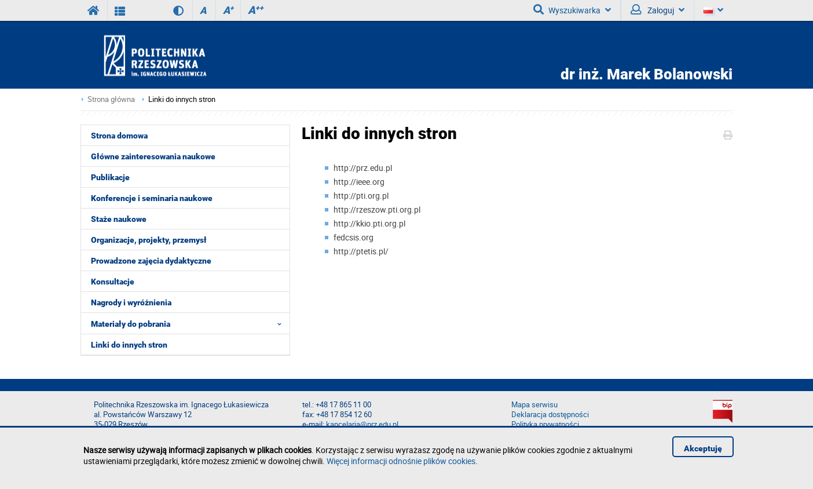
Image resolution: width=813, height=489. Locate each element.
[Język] (713, 10)
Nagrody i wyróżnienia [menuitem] (131, 302)
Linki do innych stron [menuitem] (129, 344)
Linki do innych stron (181, 99)
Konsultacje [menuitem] (112, 281)
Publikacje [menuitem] (110, 177)
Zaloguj (657, 10)
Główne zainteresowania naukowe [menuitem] (153, 156)
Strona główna (111, 99)
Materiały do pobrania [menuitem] (189, 323)
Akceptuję (703, 448)
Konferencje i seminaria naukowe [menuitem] (152, 198)
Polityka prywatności (545, 424)
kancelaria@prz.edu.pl (362, 424)
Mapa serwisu (534, 405)
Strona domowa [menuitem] (119, 135)
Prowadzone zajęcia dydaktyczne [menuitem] (151, 260)
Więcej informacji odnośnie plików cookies (401, 460)
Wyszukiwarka (572, 10)
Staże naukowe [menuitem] (119, 219)
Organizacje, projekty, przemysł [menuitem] (149, 239)
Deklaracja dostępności (550, 414)
